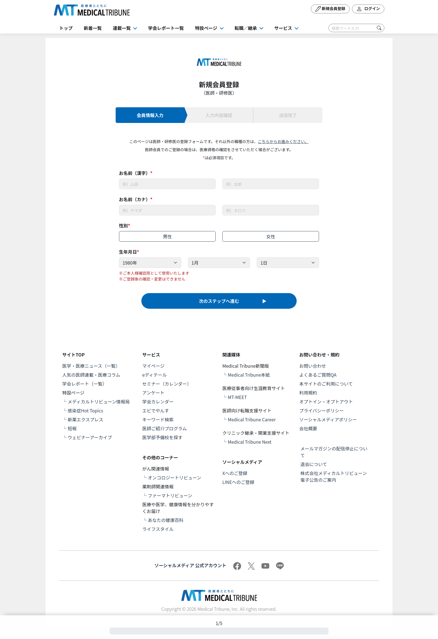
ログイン (368, 9)
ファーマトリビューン (170, 495)
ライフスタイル (157, 529)
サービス (283, 28)
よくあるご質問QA (317, 374)
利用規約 (308, 392)
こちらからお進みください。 (283, 141)
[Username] (167, 184)
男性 (167, 236)
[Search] (356, 28)
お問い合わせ (312, 365)
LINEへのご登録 (238, 482)
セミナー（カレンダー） (166, 383)
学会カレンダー (157, 401)
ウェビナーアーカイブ (90, 437)
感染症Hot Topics (85, 410)
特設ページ (206, 28)
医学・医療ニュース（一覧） (91, 365)
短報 (72, 428)
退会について (313, 464)
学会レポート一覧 (166, 28)
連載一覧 (122, 28)
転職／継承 (246, 28)
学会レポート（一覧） (84, 383)
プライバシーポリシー (321, 410)
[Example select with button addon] (150, 262)
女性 (270, 236)
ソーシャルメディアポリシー (328, 419)
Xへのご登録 (234, 473)
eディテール (154, 374)
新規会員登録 (330, 9)
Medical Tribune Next (250, 441)
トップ (66, 28)
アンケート (153, 392)
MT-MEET (237, 397)
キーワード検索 (157, 419)
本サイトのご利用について (326, 383)
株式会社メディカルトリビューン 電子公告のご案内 (335, 476)
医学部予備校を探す (162, 437)
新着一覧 (93, 28)
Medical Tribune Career (252, 419)
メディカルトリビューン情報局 (99, 401)
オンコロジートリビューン (174, 477)
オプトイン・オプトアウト (326, 401)
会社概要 (308, 428)
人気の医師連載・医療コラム (91, 374)
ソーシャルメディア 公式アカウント (190, 565)
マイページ (153, 365)
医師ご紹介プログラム (164, 428)
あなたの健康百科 (166, 520)
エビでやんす (155, 410)
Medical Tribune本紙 (249, 374)
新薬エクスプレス (85, 419)
